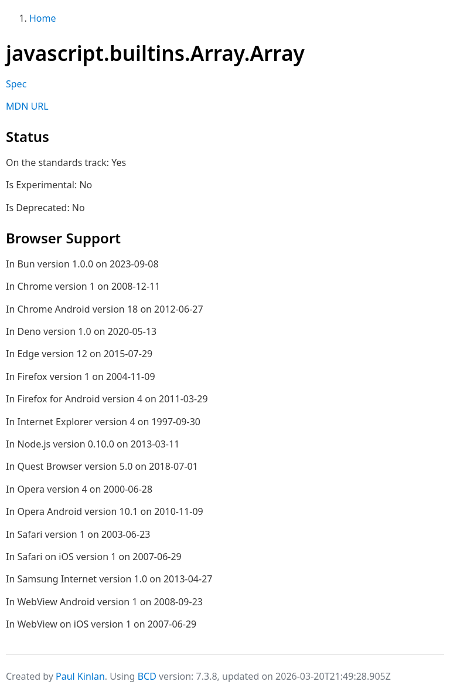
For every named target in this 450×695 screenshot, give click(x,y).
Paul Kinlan (80, 676)
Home (42, 18)
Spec (16, 83)
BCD (147, 676)
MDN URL (27, 106)
